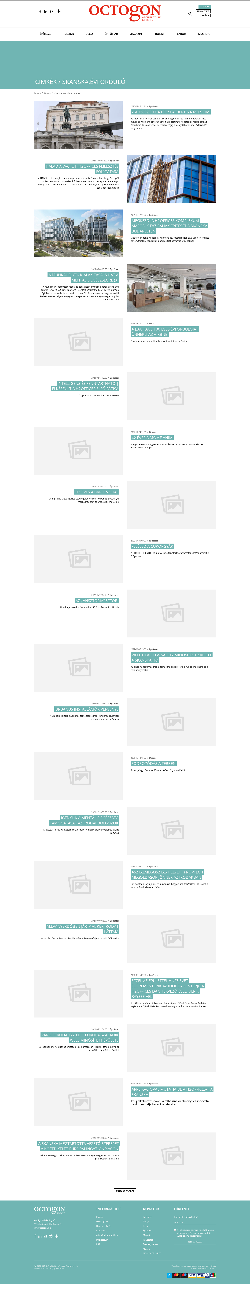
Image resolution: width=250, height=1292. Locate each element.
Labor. (182, 34)
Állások (205, 15)
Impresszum (102, 1239)
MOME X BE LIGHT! (152, 1253)
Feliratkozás (195, 1241)
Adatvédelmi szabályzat (107, 1235)
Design (69, 34)
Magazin (135, 34)
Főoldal (37, 92)
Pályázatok (148, 1239)
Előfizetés (204, 7)
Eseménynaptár (150, 1244)
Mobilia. (204, 34)
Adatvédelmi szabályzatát (189, 1235)
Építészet (46, 34)
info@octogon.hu (42, 1227)
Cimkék (47, 92)
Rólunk (99, 1217)
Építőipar (111, 34)
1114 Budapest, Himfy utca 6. (48, 1224)
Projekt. (159, 34)
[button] (190, 13)
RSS (98, 1244)
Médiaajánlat (203, 11)
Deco (89, 34)
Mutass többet (125, 1191)
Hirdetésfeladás (103, 1226)
